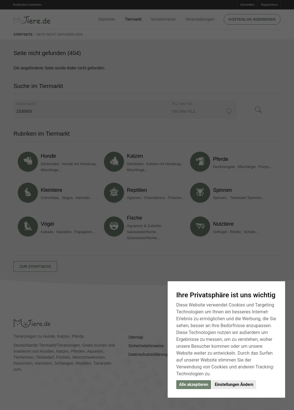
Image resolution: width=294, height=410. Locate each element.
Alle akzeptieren (193, 384)
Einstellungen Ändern (234, 384)
